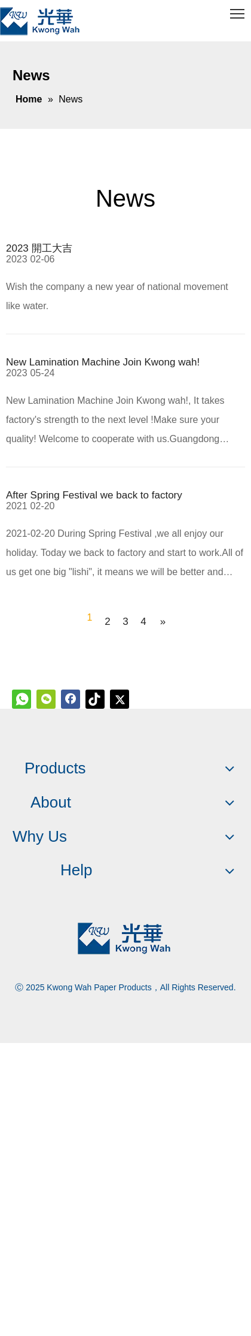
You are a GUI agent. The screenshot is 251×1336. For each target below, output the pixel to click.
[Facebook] (70, 699)
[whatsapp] (21, 699)
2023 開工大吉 (39, 248)
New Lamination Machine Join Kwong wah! (103, 362)
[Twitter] (119, 699)
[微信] (46, 699)
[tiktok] (95, 699)
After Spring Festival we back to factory (94, 495)
